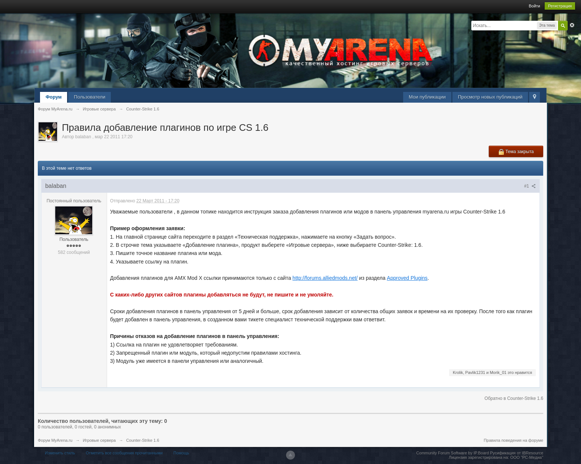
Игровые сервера (99, 440)
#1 (530, 186)
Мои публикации (427, 97)
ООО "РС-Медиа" (526, 457)
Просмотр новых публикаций (490, 97)
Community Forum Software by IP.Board (452, 453)
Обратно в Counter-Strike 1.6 (514, 398)
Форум (54, 97)
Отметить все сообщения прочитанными (124, 453)
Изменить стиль (60, 453)
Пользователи (89, 97)
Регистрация (560, 6)
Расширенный (572, 25)
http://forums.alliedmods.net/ (325, 278)
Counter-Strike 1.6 (142, 440)
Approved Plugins (407, 278)
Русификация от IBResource (516, 453)
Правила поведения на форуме (513, 440)
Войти (534, 6)
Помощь (181, 453)
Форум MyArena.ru (55, 440)
